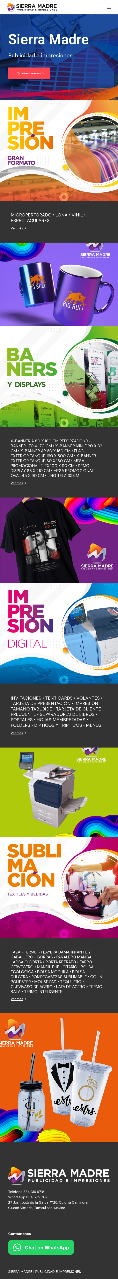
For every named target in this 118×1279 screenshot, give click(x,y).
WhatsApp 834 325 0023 (29, 1197)
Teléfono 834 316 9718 (26, 1191)
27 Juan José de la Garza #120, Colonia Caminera (48, 1202)
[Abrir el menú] (109, 7)
